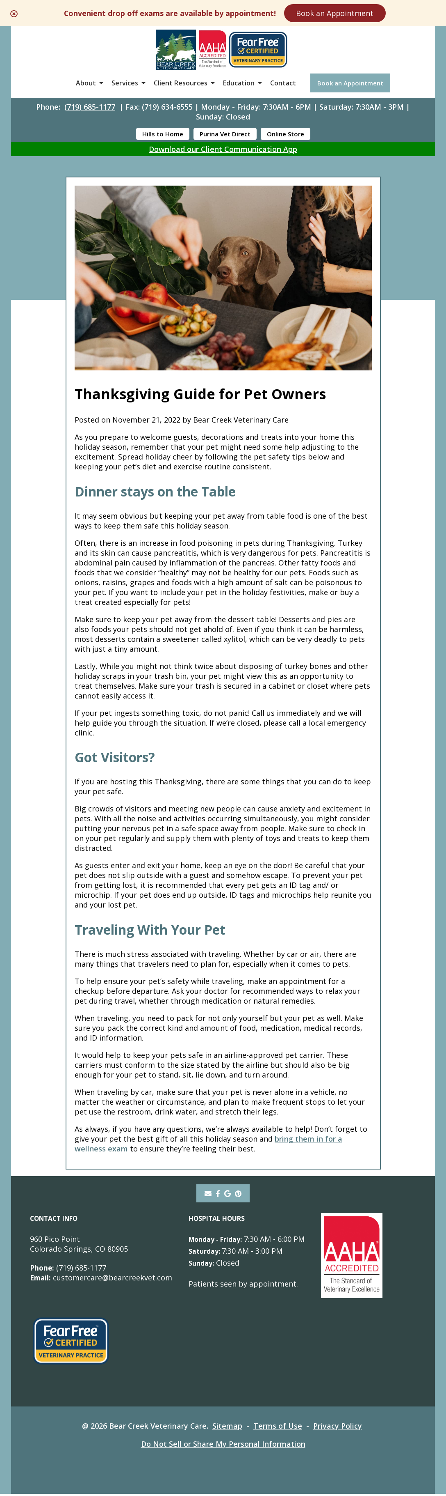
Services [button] (125, 83)
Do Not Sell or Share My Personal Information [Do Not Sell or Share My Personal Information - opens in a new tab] (223, 1446)
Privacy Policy (338, 1428)
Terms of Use (278, 1428)
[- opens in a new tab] (218, 1195)
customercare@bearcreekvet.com (101, 1280)
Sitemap (228, 1428)
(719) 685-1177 (89, 108)
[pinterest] (238, 1195)
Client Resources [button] (180, 83)
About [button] (86, 83)
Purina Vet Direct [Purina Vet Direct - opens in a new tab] (225, 135)
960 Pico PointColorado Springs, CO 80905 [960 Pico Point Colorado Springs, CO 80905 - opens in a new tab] (79, 1246)
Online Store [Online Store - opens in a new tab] (285, 135)
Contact (283, 83)
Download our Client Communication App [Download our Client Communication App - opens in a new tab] (223, 150)
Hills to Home (162, 135)
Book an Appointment (339, 13)
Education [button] (239, 83)
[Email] (208, 1195)
